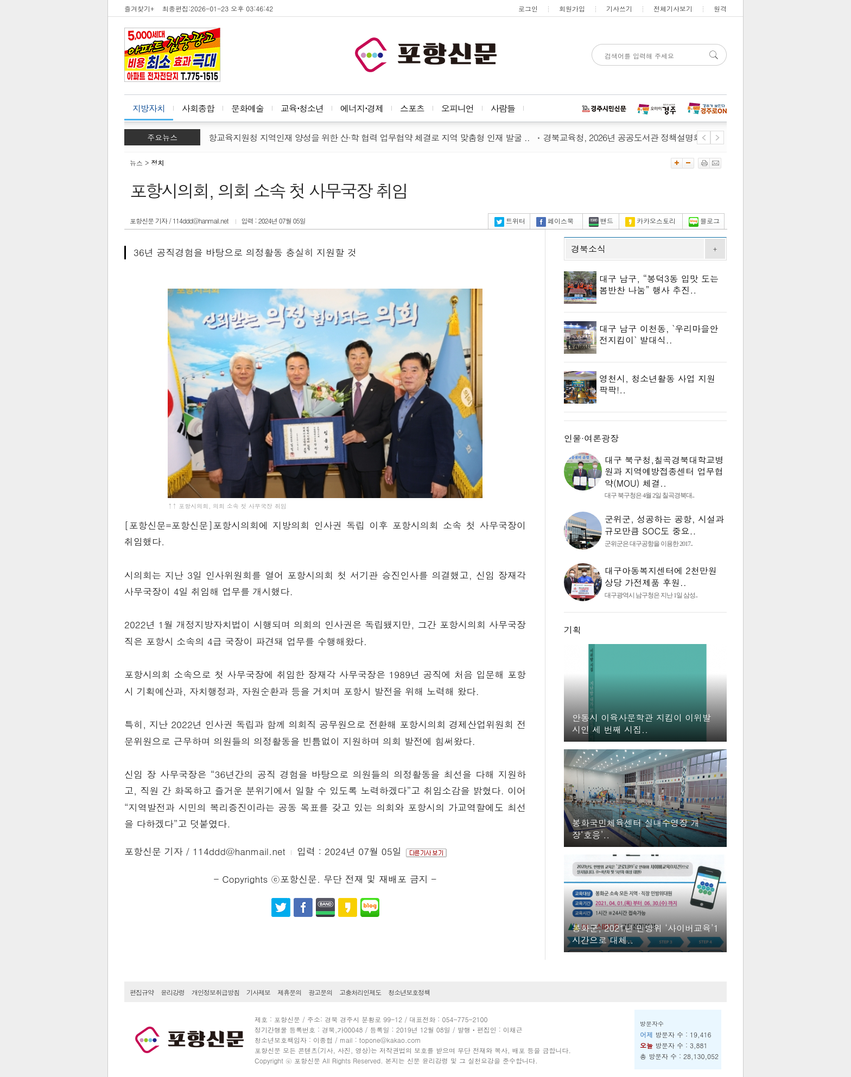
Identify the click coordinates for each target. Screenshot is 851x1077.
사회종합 (198, 108)
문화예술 (247, 108)
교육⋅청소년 (302, 108)
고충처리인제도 (360, 992)
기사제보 (258, 992)
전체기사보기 (673, 8)
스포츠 (412, 108)
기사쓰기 (619, 8)
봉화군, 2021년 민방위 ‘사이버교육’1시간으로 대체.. (645, 934)
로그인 (528, 8)
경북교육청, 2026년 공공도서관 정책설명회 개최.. (638, 137)
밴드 (601, 220)
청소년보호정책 (409, 992)
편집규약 (142, 992)
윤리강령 (173, 992)
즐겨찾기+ (139, 8)
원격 (720, 8)
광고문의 (320, 992)
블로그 (704, 220)
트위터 (509, 220)
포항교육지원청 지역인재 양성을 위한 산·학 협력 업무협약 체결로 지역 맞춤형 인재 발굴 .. (368, 137)
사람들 (503, 108)
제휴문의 (289, 992)
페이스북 (555, 220)
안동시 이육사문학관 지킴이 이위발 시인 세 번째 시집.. (641, 723)
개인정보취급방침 (215, 992)
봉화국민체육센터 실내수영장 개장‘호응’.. (636, 829)
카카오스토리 (650, 220)
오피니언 (457, 108)
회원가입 (572, 8)
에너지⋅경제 (361, 108)
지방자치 (148, 108)
